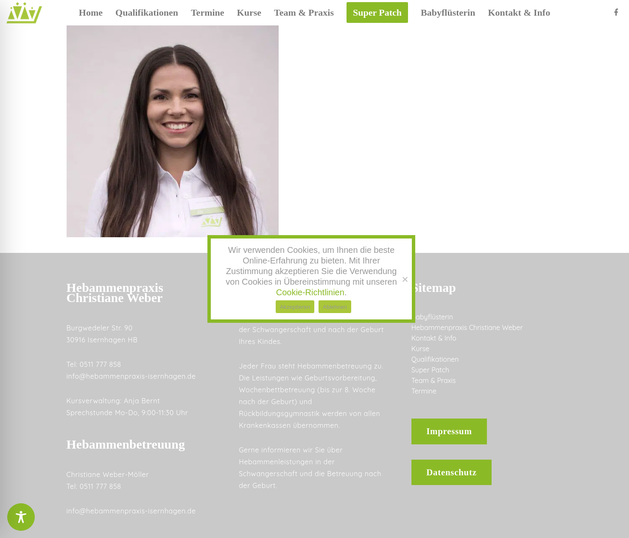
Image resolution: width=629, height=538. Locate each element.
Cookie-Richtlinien (310, 292)
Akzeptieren (295, 307)
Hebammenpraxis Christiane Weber (467, 327)
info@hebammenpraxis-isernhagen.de (131, 376)
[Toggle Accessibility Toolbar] (21, 517)
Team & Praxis (433, 380)
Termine (423, 391)
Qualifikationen (435, 359)
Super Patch (430, 370)
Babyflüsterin (432, 317)
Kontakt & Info (433, 338)
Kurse (420, 348)
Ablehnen (335, 307)
